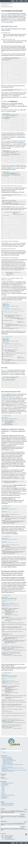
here (17, 813)
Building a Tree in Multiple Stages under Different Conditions (13, 761)
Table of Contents (4, 752)
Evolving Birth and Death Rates (8, 760)
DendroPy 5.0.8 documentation (6, 3)
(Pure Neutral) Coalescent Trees (7, 763)
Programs (2, 789)
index (26, 1)
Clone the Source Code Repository (7, 802)
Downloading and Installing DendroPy (7, 779)
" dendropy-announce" (9, 826)
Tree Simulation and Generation (6, 6)
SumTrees (3, 790)
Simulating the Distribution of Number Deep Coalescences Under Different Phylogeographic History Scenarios (14, 768)
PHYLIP (3, 788)
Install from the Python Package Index (7, 800)
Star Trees (3, 762)
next (17, 1)
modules (21, 1)
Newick (3, 785)
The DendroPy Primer (5, 5)
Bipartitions (3, 772)
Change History (3, 795)
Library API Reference (5, 782)
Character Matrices (4, 775)
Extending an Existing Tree (7, 759)
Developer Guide (4, 793)
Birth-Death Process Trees (6, 755)
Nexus (3, 787)
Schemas (2, 783)
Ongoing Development (5, 794)
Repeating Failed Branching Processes (9, 757)
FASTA (3, 784)
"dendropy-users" (8, 813)
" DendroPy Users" (7, 807)
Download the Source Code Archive (7, 801)
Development (3, 830)
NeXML (3, 786)
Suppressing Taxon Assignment (8, 758)
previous (12, 1)
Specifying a (8, 756)
